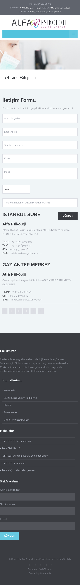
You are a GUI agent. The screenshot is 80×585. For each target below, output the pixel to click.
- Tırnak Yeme (9, 412)
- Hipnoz (6, 405)
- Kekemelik (8, 390)
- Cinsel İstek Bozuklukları (15, 419)
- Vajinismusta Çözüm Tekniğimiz (19, 398)
